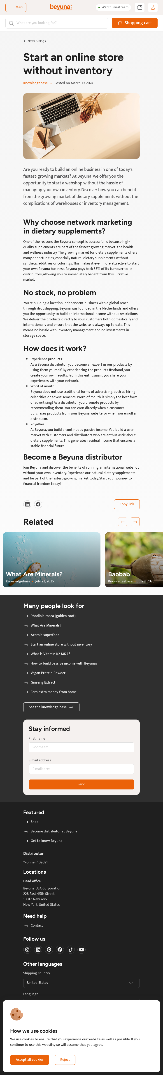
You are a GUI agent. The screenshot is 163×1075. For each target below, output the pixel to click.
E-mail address (40, 760)
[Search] (56, 23)
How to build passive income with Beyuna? (60, 664)
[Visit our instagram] (27, 950)
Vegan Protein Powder (44, 673)
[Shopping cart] (135, 23)
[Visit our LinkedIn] (27, 504)
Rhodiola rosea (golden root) (49, 616)
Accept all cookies (30, 1060)
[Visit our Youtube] (81, 950)
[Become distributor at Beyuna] (139, 7)
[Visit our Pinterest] (49, 950)
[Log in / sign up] (153, 7)
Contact (33, 926)
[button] (135, 521)
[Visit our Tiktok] (71, 950)
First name (37, 738)
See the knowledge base (51, 707)
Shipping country (36, 973)
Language (30, 994)
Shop (31, 822)
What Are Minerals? (42, 626)
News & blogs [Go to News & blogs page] (37, 41)
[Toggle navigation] (15, 7)
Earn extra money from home (50, 692)
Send (81, 784)
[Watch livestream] (113, 7)
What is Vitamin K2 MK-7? (46, 654)
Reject (65, 1060)
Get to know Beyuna (42, 841)
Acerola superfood (41, 635)
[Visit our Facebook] (38, 504)
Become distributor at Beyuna (50, 831)
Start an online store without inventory (57, 645)
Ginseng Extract (39, 683)
